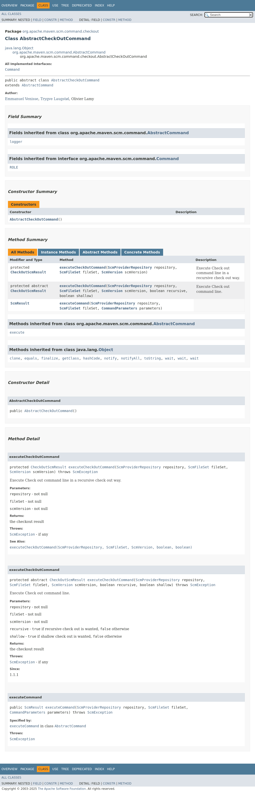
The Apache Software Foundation (62, 789)
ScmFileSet (70, 272)
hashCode (91, 358)
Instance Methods (58, 252)
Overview (9, 5)
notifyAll (130, 358)
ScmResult (19, 303)
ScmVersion (112, 272)
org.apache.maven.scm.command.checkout (60, 31)
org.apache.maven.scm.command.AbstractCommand (59, 52)
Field (37, 20)
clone (15, 358)
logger (16, 142)
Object (106, 349)
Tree (65, 5)
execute (17, 332)
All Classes (11, 14)
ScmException (85, 472)
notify (110, 358)
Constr (50, 20)
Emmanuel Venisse (21, 99)
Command (12, 69)
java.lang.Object (19, 48)
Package (27, 5)
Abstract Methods (100, 252)
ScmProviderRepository (130, 267)
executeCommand (74, 303)
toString (152, 358)
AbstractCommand (37, 85)
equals (30, 358)
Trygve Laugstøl (55, 99)
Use (55, 5)
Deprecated (82, 5)
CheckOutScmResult (28, 272)
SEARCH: (196, 15)
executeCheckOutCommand (83, 267)
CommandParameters (119, 308)
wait (169, 358)
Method (66, 20)
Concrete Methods (142, 252)
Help (111, 5)
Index (99, 5)
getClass (70, 358)
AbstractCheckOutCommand (75, 80)
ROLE (14, 167)
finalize (49, 358)
